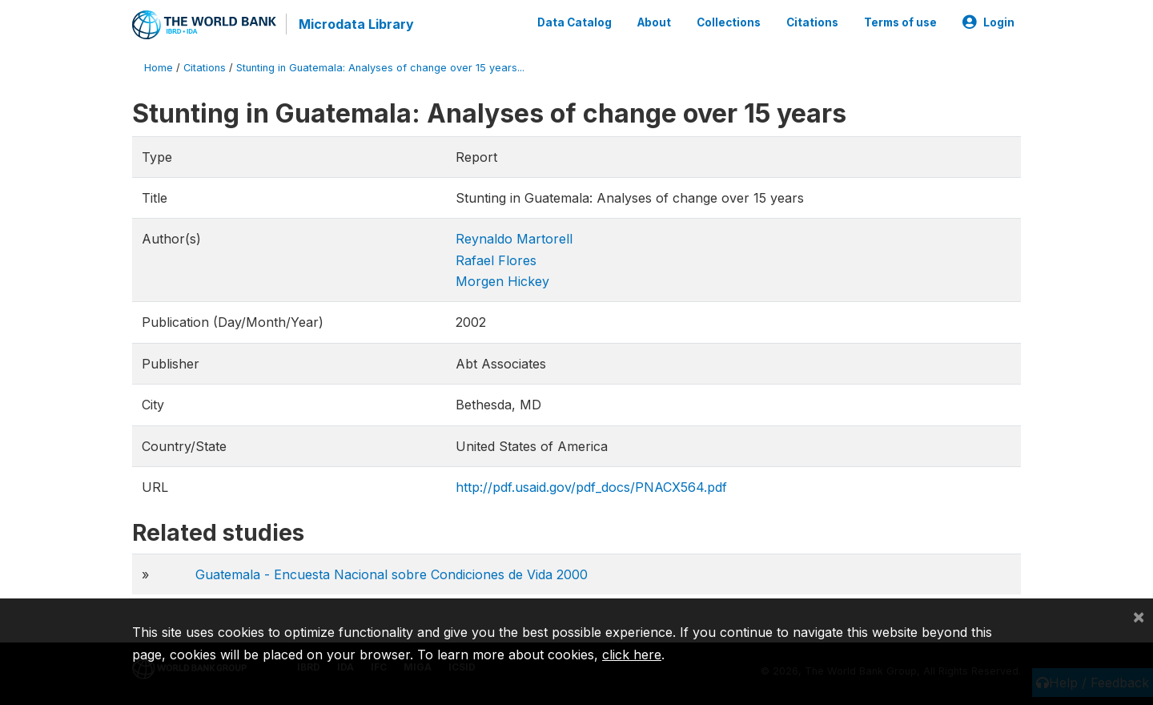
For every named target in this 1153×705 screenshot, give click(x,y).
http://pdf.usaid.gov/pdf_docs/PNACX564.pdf (591, 487)
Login (988, 22)
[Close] (1138, 616)
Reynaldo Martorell (514, 239)
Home (158, 68)
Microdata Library (356, 24)
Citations (812, 22)
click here (631, 655)
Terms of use (900, 22)
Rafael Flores (496, 260)
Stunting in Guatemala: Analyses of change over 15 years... (380, 68)
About (654, 22)
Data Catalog (574, 22)
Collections (729, 22)
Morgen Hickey (502, 281)
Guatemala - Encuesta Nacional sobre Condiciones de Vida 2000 (391, 574)
